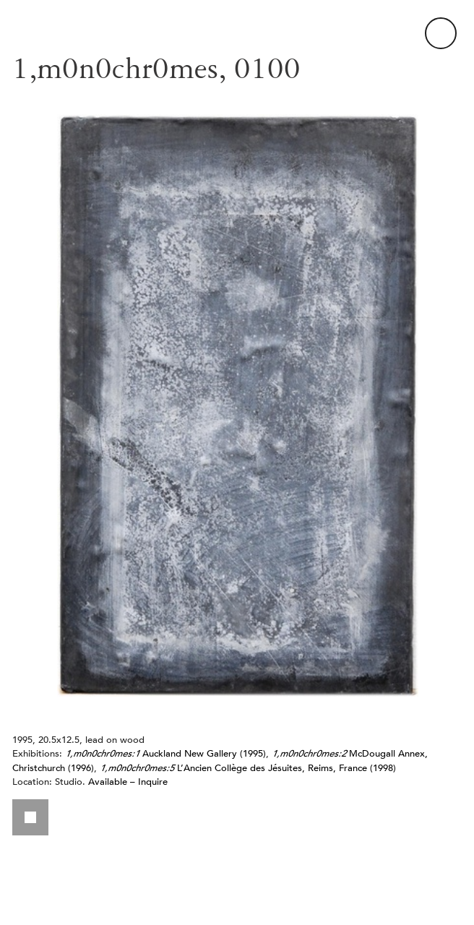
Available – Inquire (128, 781)
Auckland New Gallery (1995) (165, 753)
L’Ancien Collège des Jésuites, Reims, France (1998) (248, 768)
